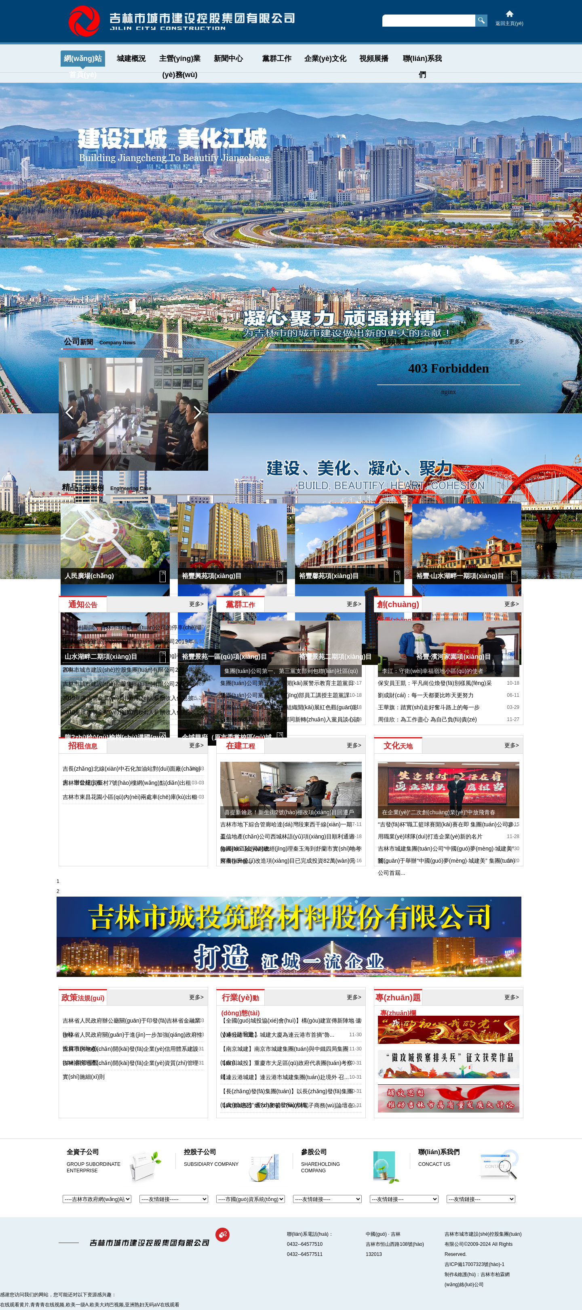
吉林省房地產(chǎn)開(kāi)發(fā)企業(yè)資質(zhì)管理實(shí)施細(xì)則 (130, 1070)
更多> (354, 341)
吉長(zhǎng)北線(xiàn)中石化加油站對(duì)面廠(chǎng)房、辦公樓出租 (131, 775)
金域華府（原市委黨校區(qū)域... (229, 737)
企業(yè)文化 (325, 58)
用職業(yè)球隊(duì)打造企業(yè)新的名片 (430, 836)
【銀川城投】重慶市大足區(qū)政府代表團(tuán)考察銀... (286, 1070)
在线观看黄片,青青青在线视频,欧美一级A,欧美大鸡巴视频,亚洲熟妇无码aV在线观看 (89, 1305)
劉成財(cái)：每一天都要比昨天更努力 (426, 695)
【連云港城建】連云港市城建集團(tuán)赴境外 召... (284, 1077)
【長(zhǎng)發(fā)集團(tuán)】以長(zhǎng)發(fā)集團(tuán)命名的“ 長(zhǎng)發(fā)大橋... (286, 1098)
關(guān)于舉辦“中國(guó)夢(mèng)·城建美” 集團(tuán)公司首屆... (446, 866)
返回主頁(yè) (509, 23)
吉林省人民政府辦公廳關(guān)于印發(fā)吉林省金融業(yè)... (131, 1027)
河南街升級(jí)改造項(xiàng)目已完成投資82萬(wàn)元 (287, 860)
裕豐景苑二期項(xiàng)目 (335, 656)
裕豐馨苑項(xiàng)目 (329, 575)
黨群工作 (276, 58)
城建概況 (131, 58)
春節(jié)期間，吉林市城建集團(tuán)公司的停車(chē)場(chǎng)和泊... (132, 634)
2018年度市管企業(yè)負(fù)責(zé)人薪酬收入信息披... (130, 712)
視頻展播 (373, 58)
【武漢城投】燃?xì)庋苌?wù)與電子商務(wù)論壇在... (289, 1105)
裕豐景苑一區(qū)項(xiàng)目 (224, 656)
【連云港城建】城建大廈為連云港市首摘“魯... (277, 1034)
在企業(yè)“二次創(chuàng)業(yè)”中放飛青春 (439, 812)
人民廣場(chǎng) (89, 575)
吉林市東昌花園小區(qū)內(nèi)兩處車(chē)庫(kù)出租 (130, 797)
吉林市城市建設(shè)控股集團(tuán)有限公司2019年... (130, 641)
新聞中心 (228, 58)
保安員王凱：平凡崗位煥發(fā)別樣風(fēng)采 (435, 683)
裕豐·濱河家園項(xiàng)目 (453, 656)
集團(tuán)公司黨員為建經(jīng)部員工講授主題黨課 (285, 695)
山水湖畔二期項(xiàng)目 (101, 656)
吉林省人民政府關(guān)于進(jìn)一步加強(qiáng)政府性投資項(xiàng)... (132, 1041)
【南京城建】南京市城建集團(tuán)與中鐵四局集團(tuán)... (284, 1056)
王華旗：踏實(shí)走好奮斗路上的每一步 (429, 707)
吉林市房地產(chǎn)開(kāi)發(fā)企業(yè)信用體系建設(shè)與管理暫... (130, 1056)
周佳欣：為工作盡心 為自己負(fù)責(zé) (427, 719)
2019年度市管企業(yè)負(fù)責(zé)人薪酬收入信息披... (130, 698)
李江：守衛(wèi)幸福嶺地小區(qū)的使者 (432, 671)
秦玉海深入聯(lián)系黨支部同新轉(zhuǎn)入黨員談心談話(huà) (290, 725)
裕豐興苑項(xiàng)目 (212, 575)
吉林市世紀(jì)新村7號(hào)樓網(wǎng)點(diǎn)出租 (127, 783)
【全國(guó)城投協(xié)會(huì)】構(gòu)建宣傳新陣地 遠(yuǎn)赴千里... (290, 1027)
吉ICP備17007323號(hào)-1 (474, 1264)
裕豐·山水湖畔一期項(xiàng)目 (460, 575)
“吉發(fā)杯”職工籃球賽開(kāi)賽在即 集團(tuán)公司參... (448, 824)
